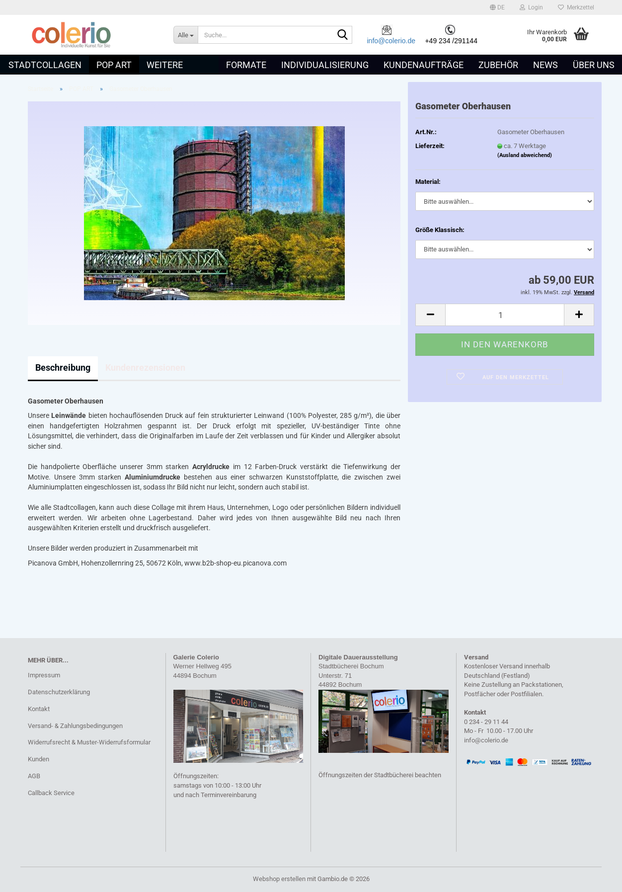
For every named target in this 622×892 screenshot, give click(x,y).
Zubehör (498, 65)
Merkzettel (576, 7)
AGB (34, 776)
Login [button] (531, 7)
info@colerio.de (391, 41)
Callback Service (51, 793)
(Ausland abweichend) (524, 155)
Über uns (594, 65)
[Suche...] (185, 35)
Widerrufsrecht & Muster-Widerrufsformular (89, 742)
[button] (497, 7)
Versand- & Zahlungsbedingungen (75, 726)
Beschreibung (62, 367)
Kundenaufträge (424, 65)
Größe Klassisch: (440, 230)
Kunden (38, 759)
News (545, 65)
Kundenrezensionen (145, 367)
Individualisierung (325, 65)
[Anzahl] (504, 315)
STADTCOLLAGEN (44, 65)
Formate (246, 65)
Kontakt (39, 709)
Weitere (165, 65)
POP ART (114, 65)
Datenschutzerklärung (59, 692)
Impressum (44, 675)
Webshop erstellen (279, 879)
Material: (428, 181)
